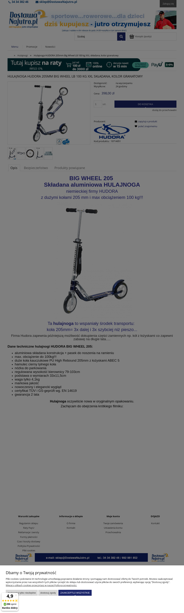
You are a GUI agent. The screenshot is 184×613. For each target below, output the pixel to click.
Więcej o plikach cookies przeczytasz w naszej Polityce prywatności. (41, 585)
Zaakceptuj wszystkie (75, 592)
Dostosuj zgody (48, 592)
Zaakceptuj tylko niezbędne (22, 592)
